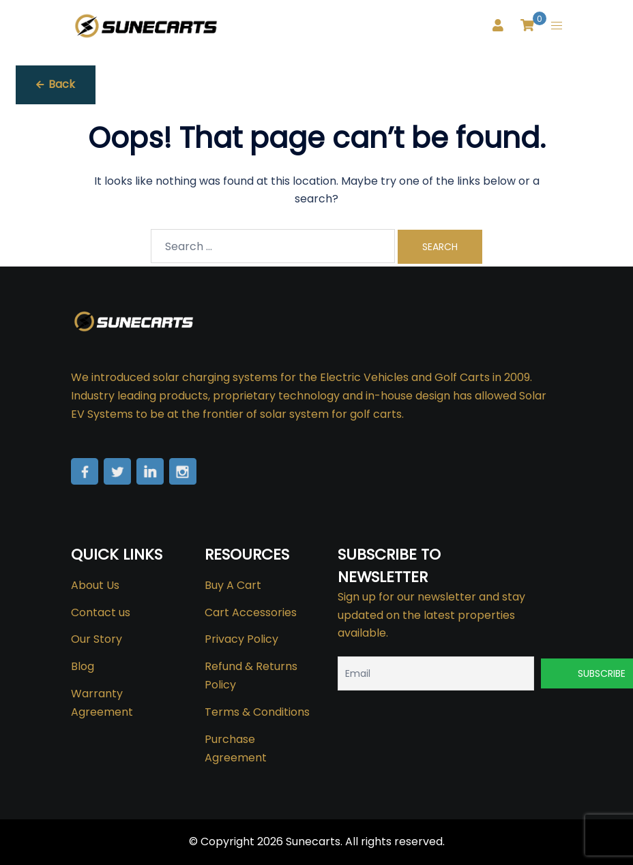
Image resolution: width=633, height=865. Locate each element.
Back (55, 84)
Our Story (96, 639)
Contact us (100, 612)
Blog (82, 666)
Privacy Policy (241, 639)
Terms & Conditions (257, 712)
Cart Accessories (251, 612)
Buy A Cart (233, 585)
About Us (95, 585)
